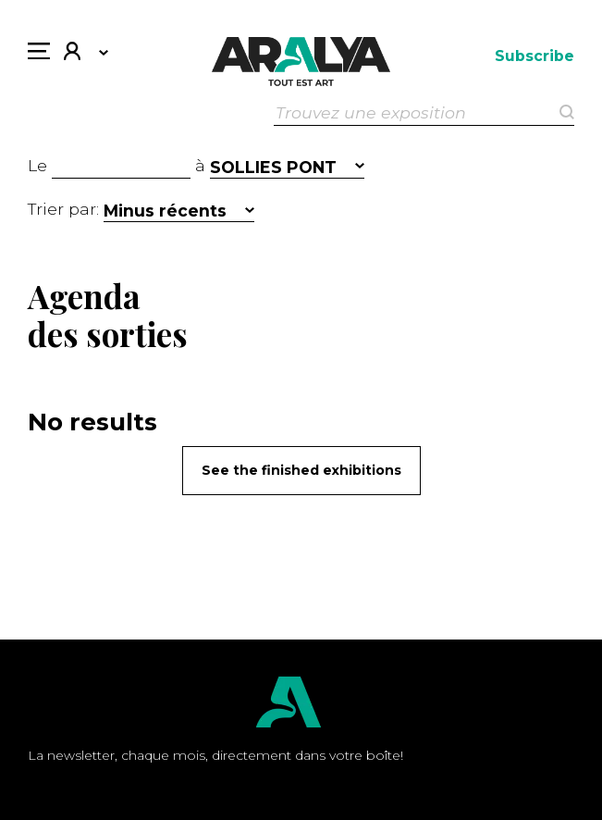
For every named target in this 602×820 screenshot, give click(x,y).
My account (72, 53)
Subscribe (534, 56)
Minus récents (165, 210)
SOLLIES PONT (273, 167)
